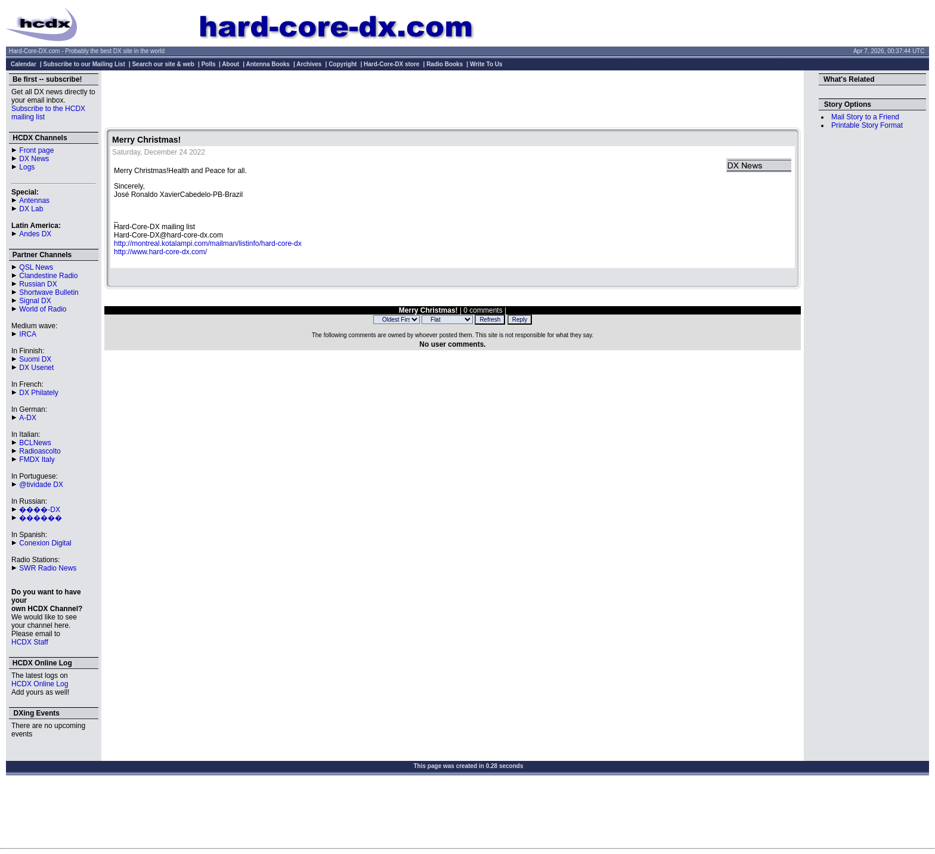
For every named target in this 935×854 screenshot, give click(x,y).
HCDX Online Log (39, 684)
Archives (308, 64)
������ (40, 518)
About (230, 64)
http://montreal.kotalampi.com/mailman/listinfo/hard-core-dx (208, 243)
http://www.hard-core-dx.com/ (160, 252)
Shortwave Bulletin (48, 292)
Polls (209, 64)
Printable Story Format (867, 125)
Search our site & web (163, 64)
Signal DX (35, 301)
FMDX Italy (36, 459)
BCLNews (35, 443)
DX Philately (38, 393)
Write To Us (486, 64)
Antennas (34, 200)
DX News (34, 159)
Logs (27, 167)
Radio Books (444, 64)
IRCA (27, 334)
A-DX (27, 418)
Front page (36, 150)
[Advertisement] (453, 100)
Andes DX (35, 234)
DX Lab (31, 209)
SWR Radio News (47, 568)
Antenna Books (268, 64)
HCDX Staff (29, 642)
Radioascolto (39, 451)
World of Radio (42, 309)
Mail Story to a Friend (865, 117)
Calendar (23, 64)
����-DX (39, 509)
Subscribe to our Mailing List (84, 64)
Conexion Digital (45, 543)
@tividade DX (41, 484)
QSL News (36, 267)
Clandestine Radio (48, 276)
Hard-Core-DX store (391, 64)
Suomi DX (35, 359)
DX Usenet (36, 367)
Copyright (343, 64)
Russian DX (38, 284)
